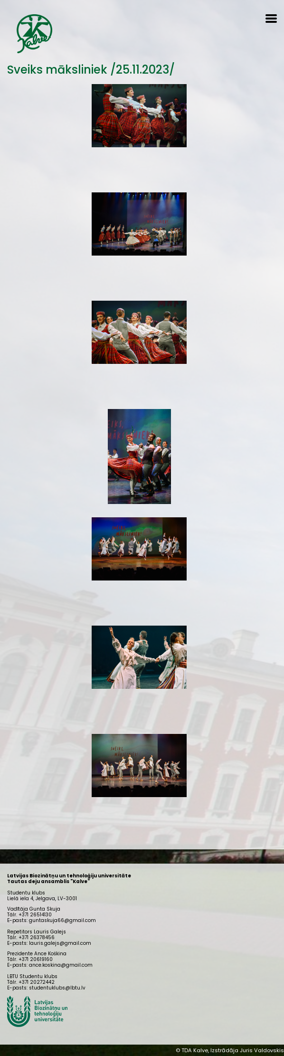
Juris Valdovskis (262, 1050)
